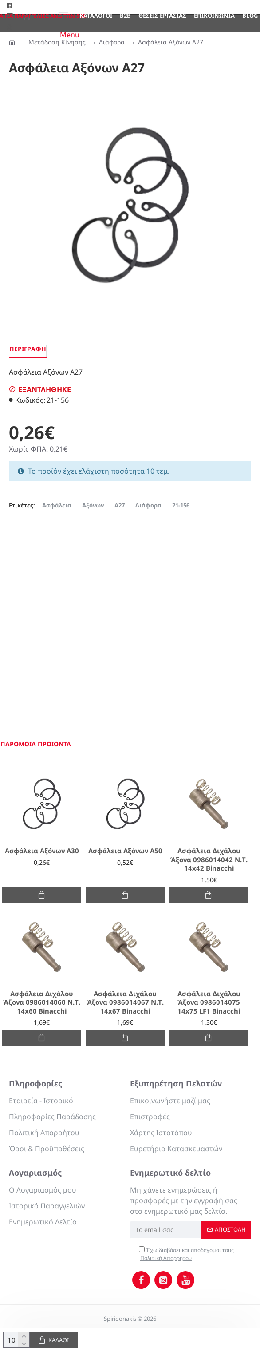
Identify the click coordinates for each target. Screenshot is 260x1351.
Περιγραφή (27, 349)
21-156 (180, 505)
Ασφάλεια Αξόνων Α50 (125, 851)
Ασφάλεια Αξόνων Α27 (170, 42)
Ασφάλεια (56, 505)
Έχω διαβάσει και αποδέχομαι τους (186, 1254)
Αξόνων (93, 505)
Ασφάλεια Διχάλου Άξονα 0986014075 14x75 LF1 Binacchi (208, 1002)
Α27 (119, 505)
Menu (69, 35)
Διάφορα (112, 42)
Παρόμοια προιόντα (35, 744)
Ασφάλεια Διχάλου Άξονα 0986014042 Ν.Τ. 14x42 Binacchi (209, 859)
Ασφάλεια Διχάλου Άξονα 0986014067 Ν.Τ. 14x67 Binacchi (125, 1002)
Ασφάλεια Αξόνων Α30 (42, 851)
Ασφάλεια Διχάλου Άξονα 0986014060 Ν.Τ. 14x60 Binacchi (41, 1002)
